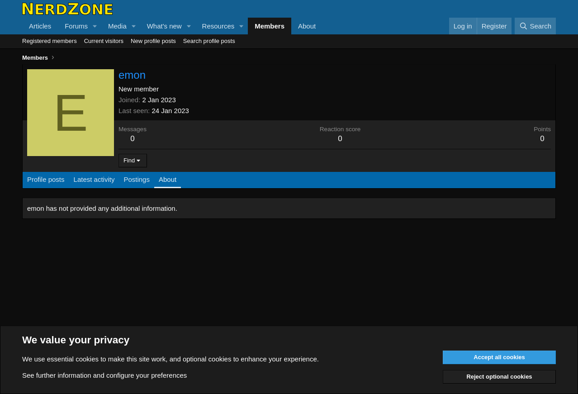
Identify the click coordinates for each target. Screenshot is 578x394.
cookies (87, 359)
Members (269, 26)
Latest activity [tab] (94, 179)
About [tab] (167, 179)
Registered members (49, 41)
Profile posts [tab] (46, 179)
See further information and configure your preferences (104, 375)
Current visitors (103, 41)
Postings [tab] (136, 179)
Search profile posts (209, 41)
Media (117, 26)
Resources (218, 26)
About (307, 26)
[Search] (535, 26)
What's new (164, 26)
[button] (95, 26)
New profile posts (153, 41)
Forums (76, 26)
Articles (40, 26)
